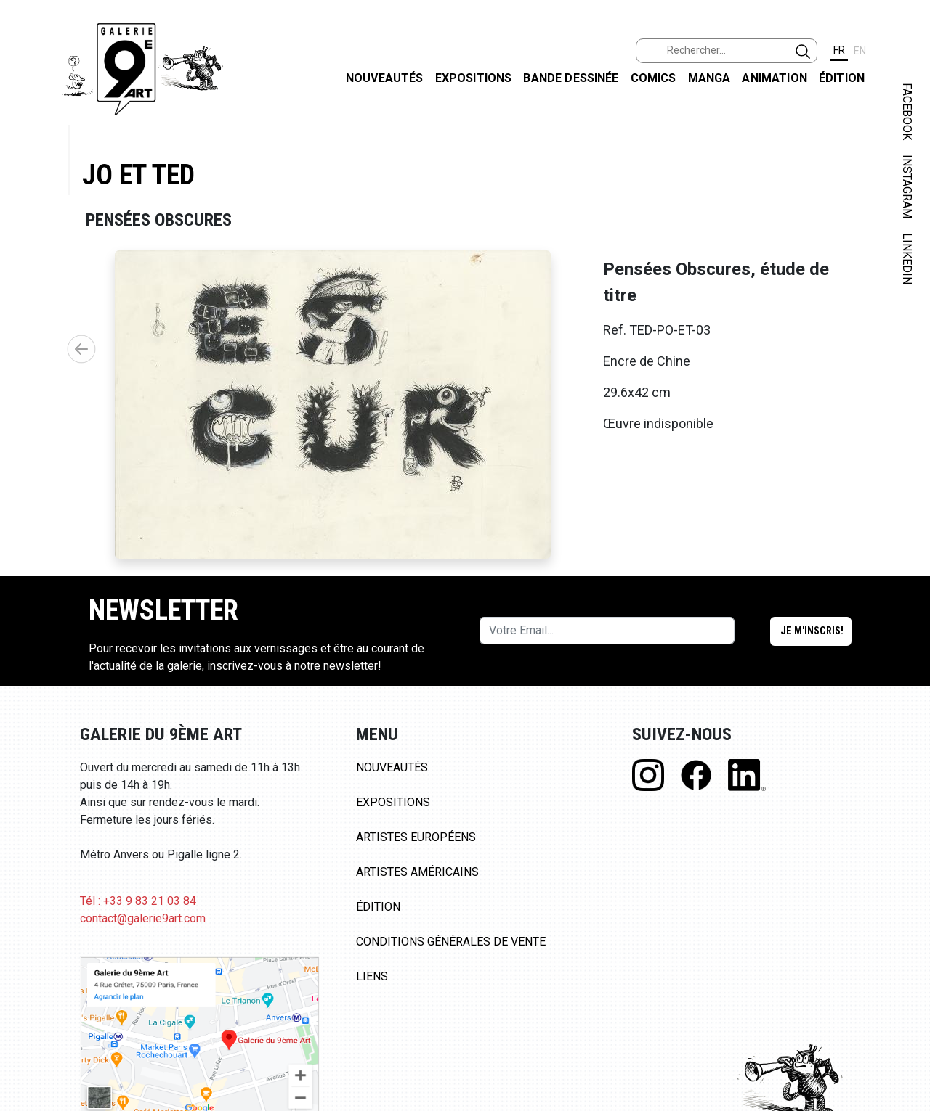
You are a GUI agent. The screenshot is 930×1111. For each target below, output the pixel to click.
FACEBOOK (907, 111)
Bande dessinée (570, 78)
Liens (372, 976)
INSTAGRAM (907, 186)
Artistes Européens (416, 837)
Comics (653, 78)
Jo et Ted (138, 174)
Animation (774, 78)
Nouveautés (385, 78)
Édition (842, 78)
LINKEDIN (907, 258)
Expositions (473, 78)
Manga (709, 78)
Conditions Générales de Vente (451, 941)
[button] (81, 349)
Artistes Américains (417, 872)
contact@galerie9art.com (143, 918)
